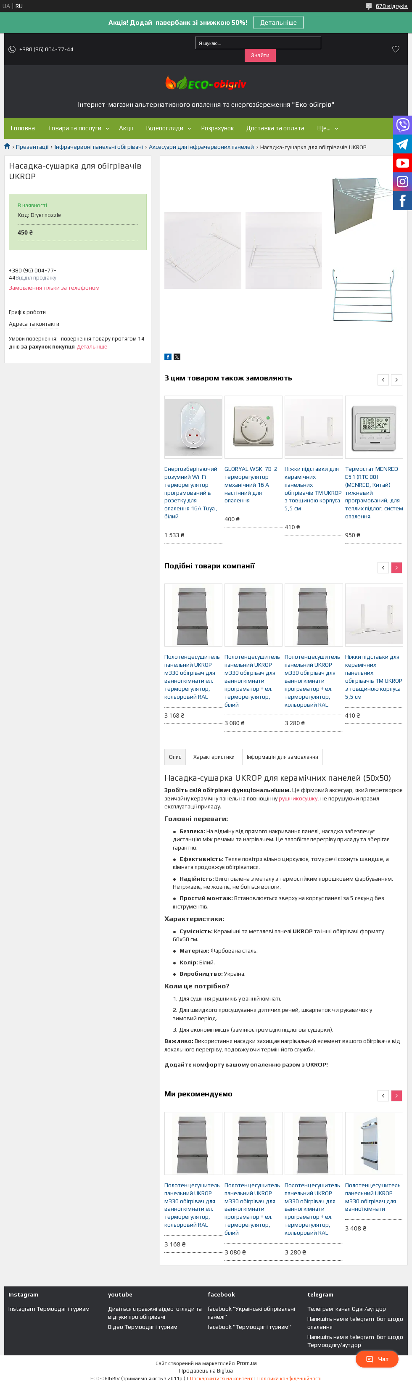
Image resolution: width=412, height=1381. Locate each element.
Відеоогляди (164, 128)
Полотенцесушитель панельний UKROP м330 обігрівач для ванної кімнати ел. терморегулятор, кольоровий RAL (192, 676)
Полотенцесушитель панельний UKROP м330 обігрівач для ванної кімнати (373, 1197)
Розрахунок (217, 128)
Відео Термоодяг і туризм (142, 1326)
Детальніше (278, 22)
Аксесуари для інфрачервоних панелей (201, 146)
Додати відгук (396, 49)
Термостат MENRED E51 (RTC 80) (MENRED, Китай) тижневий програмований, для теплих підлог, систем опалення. (374, 492)
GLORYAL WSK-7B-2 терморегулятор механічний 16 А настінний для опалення (250, 484)
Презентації (32, 146)
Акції (126, 128)
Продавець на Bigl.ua (206, 1371)
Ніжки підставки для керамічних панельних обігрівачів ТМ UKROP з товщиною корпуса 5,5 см (313, 488)
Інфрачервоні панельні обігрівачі (99, 146)
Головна (23, 128)
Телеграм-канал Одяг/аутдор (346, 1308)
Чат (377, 1359)
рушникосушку (298, 798)
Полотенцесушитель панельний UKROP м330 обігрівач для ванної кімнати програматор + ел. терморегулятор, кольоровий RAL (312, 680)
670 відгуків (392, 6)
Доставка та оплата (275, 128)
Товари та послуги (74, 128)
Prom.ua (247, 1363)
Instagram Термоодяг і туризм (49, 1308)
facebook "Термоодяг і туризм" (249, 1326)
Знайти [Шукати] (260, 55)
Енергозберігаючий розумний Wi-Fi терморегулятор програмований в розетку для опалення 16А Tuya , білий (191, 492)
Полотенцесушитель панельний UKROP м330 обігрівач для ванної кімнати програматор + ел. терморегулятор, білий (252, 680)
